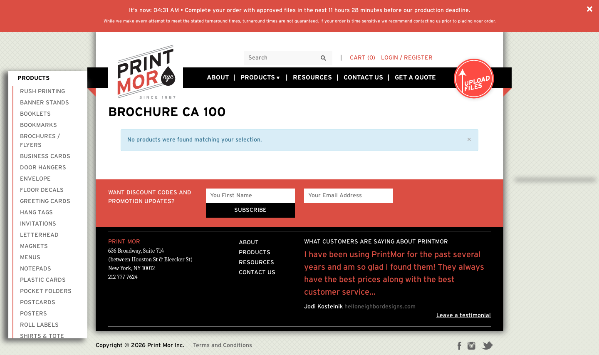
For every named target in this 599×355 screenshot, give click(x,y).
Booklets (35, 114)
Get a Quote (415, 77)
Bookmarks (38, 125)
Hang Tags (36, 213)
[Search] (323, 58)
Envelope (35, 179)
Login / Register (407, 58)
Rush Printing (42, 91)
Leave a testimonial (463, 315)
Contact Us (363, 77)
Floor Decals (42, 190)
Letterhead (39, 235)
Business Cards (45, 156)
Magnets (34, 246)
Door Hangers (43, 168)
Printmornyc (145, 71)
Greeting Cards (45, 201)
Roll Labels (39, 325)
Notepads (35, 269)
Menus (30, 258)
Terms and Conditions (222, 345)
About (218, 77)
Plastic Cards (43, 280)
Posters (33, 314)
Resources (312, 77)
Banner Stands (44, 103)
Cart (362, 58)
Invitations (38, 224)
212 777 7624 (123, 277)
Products (260, 77)
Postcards (37, 302)
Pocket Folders (46, 291)
